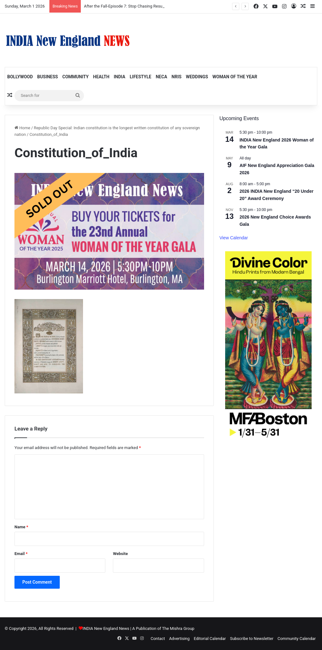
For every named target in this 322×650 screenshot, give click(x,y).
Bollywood (20, 76)
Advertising (179, 638)
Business (47, 76)
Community (75, 76)
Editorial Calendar (210, 638)
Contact (158, 638)
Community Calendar (297, 638)
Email (21, 553)
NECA (161, 76)
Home (22, 127)
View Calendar (233, 237)
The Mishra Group (178, 628)
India (119, 76)
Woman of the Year (235, 76)
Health (101, 76)
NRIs (177, 76)
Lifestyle (140, 76)
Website (120, 553)
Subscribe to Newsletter (251, 638)
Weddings (197, 76)
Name (21, 527)
